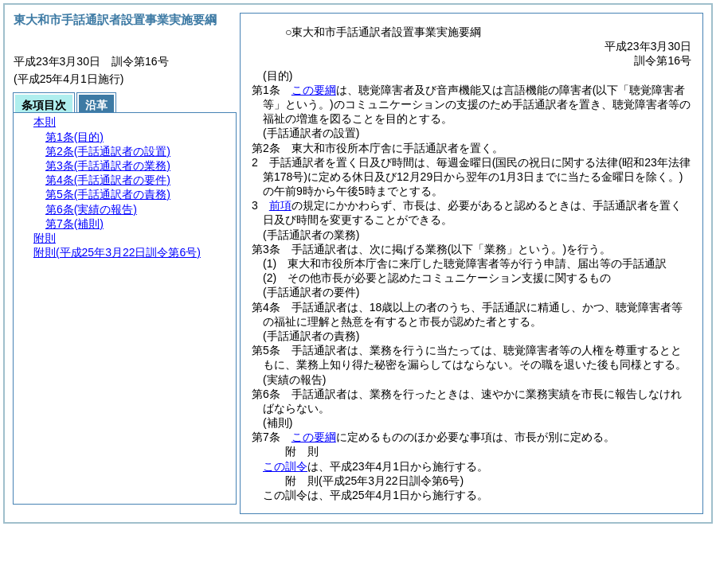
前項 (280, 205)
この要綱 (313, 90)
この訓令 (285, 466)
